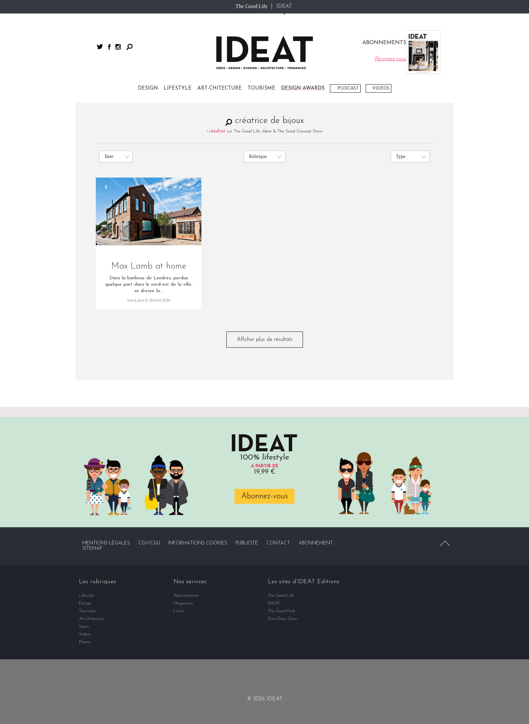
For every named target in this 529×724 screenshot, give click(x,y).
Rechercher (130, 47)
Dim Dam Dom (282, 619)
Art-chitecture (219, 88)
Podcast (348, 88)
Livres (179, 611)
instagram (118, 47)
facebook (109, 47)
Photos (85, 642)
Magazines (183, 603)
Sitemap (92, 548)
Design (148, 88)
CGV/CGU (149, 543)
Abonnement (316, 543)
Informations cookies (197, 543)
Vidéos (380, 88)
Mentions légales (106, 543)
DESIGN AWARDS (303, 88)
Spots (84, 626)
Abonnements (186, 595)
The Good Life (251, 6)
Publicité (246, 543)
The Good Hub (281, 611)
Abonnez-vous (264, 496)
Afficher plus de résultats (265, 339)
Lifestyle (178, 88)
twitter (99, 46)
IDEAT (284, 6)
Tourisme (261, 88)
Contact (278, 543)
